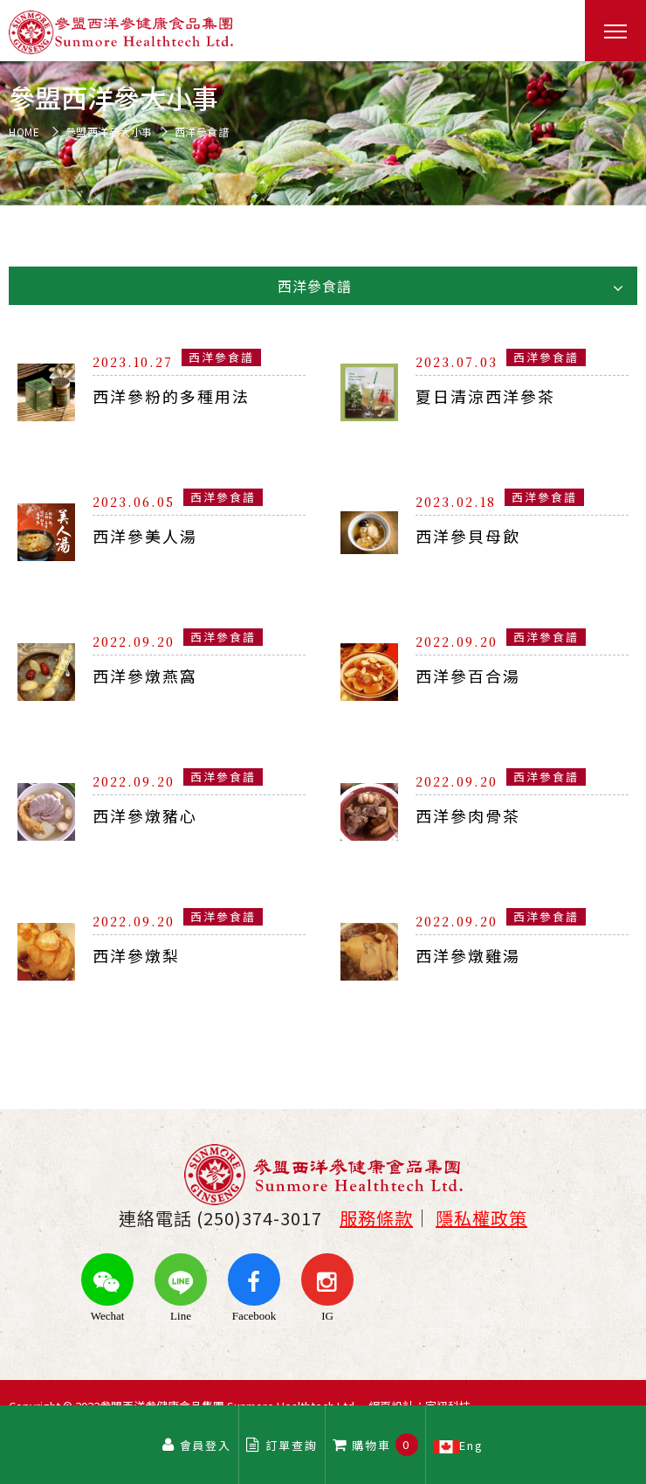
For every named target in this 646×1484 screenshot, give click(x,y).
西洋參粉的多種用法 (171, 396)
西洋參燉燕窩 (145, 675)
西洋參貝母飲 (468, 535)
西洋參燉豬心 (145, 815)
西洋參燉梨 (136, 955)
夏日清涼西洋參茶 (485, 396)
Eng (459, 1444)
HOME (24, 132)
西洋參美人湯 (145, 535)
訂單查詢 (282, 1445)
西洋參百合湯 (468, 675)
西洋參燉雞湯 (468, 955)
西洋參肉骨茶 (468, 815)
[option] (323, 133)
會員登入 (196, 1445)
